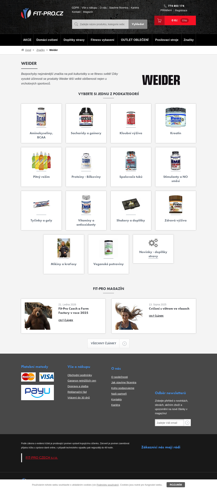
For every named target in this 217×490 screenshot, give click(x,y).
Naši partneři (119, 393)
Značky (189, 39)
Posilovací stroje (166, 39)
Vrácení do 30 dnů (79, 397)
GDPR (75, 7)
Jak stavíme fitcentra (123, 382)
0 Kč (180, 20)
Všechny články (105, 343)
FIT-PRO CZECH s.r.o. (42, 458)
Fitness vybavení (102, 39)
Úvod (28, 50)
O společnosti (119, 376)
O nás (103, 7)
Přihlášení (166, 10)
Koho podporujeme (122, 388)
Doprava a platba (78, 386)
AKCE (27, 39)
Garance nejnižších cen (82, 380)
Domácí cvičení (47, 39)
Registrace (181, 10)
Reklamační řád (77, 391)
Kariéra (135, 7)
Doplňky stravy (74, 39)
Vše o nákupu (89, 7)
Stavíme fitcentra (118, 7)
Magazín (88, 12)
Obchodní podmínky (80, 375)
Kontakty (116, 399)
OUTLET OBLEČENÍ (135, 39)
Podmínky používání (107, 484)
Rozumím (176, 484)
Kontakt (76, 12)
